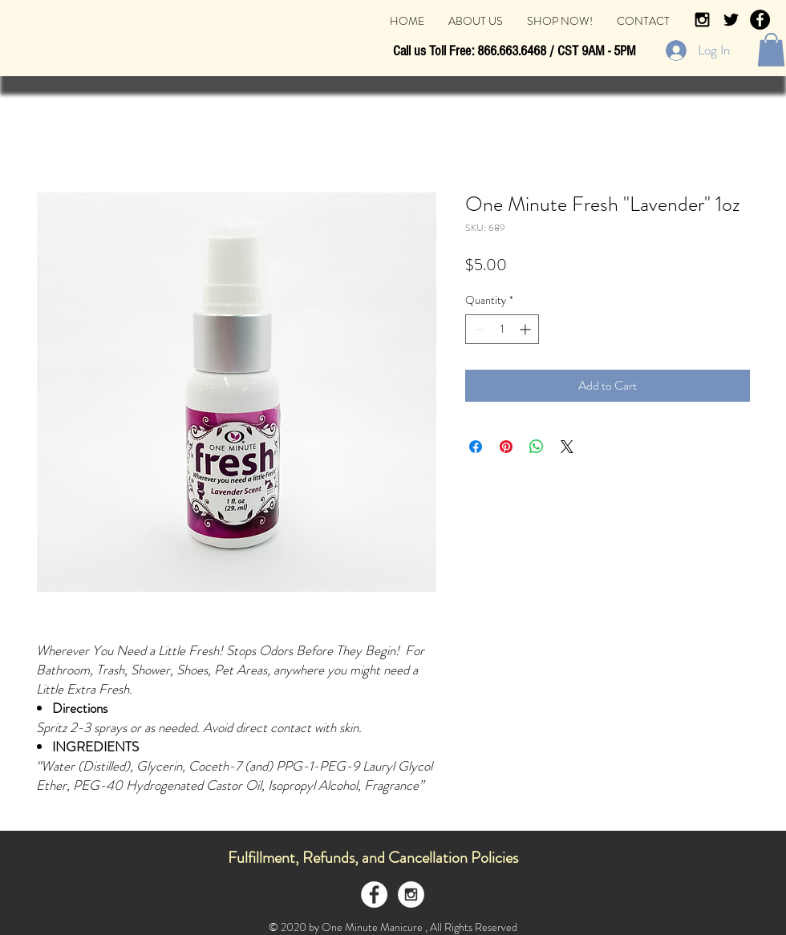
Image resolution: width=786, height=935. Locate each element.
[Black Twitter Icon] (731, 20)
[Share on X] (567, 446)
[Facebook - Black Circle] (760, 20)
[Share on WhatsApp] (536, 446)
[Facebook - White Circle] (374, 894)
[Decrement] (478, 329)
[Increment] (527, 329)
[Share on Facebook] (475, 446)
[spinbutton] (502, 329)
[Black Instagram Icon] (702, 20)
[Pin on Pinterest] (506, 446)
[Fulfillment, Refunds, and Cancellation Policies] (373, 858)
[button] (771, 50)
